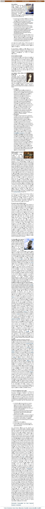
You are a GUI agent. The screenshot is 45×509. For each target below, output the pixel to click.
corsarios (28, 347)
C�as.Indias (21, 507)
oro (30, 19)
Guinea (14, 356)
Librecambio (14, 503)
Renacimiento (29, 468)
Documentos (9, 507)
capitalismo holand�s (15, 318)
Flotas (17, 507)
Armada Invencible (29, 343)
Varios (14, 507)
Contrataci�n (20, 503)
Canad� (27, 331)
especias (32, 262)
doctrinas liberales (17, 191)
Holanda (18, 159)
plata (32, 19)
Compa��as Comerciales (19, 132)
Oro (24, 503)
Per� (21, 258)
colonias (13, 352)
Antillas (32, 352)
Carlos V (13, 296)
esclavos (19, 358)
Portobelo (32, 258)
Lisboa (18, 313)
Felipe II (25, 311)
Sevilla (31, 284)
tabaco (32, 360)
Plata (27, 503)
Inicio (6, 507)
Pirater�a (26, 507)
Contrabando (18, 504)
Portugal (31, 371)
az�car (28, 360)
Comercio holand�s (33, 507)
